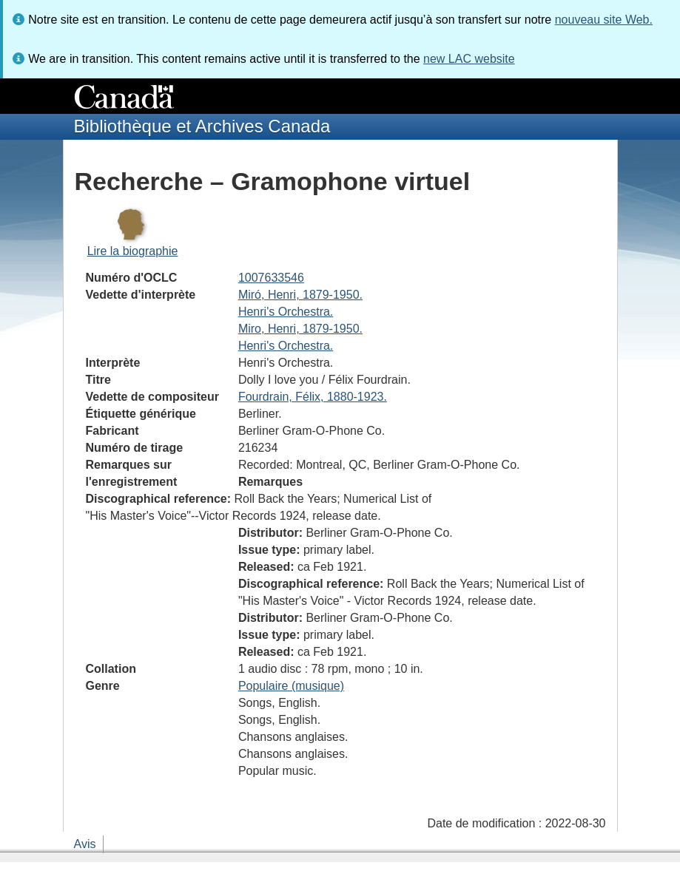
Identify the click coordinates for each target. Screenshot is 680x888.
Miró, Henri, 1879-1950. (300, 294)
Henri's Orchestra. (285, 311)
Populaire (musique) (291, 685)
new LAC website (469, 58)
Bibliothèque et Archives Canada (202, 126)
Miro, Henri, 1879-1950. (300, 328)
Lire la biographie (132, 251)
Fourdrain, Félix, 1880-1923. (312, 396)
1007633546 (271, 277)
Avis (85, 844)
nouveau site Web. (604, 19)
